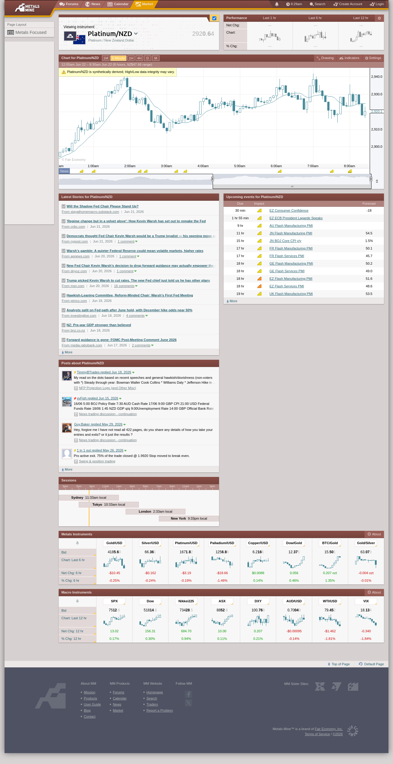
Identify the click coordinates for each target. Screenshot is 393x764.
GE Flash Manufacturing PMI (291, 263)
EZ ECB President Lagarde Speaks (296, 218)
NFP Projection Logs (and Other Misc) (107, 388)
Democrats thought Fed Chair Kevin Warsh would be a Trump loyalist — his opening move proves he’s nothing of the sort (141, 236)
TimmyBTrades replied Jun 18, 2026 (104, 372)
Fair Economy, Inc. (329, 729)
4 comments (137, 315)
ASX (222, 601)
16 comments (125, 286)
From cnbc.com (73, 226)
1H (131, 58)
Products (90, 698)
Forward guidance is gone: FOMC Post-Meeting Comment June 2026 (122, 340)
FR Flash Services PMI (287, 256)
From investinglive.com (79, 315)
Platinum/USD (186, 543)
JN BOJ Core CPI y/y (285, 241)
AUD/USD (294, 601)
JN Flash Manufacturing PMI (291, 233)
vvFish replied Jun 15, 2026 (97, 398)
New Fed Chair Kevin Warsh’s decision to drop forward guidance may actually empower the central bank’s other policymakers (141, 265)
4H (139, 58)
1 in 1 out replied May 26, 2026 (100, 450)
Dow (150, 601)
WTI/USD (330, 601)
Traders (152, 704)
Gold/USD (114, 543)
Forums (118, 692)
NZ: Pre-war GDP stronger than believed (99, 325)
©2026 (338, 734)
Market (118, 710)
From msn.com (73, 286)
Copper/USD (258, 543)
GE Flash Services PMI (287, 271)
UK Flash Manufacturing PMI (291, 294)
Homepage (154, 692)
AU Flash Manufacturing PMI (291, 225)
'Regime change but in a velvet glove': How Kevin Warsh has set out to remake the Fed (136, 221)
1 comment (127, 241)
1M (105, 58)
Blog (87, 710)
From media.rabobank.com (82, 345)
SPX (114, 601)
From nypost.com (75, 241)
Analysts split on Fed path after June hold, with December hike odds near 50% (129, 310)
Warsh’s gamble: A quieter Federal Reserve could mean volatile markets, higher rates (135, 251)
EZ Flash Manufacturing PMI (291, 278)
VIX (366, 601)
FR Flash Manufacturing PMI (291, 248)
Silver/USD (150, 543)
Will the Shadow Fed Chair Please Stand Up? (103, 206)
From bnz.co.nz (73, 330)
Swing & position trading (97, 461)
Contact (90, 716)
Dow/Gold (294, 543)
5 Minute (118, 58)
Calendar (119, 698)
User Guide (92, 704)
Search (151, 698)
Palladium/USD (222, 543)
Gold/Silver (366, 543)
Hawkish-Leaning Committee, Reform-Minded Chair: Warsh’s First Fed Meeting (130, 295)
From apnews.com (76, 256)
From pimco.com (74, 301)
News (117, 704)
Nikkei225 (186, 601)
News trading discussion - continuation (108, 414)
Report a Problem (159, 710)
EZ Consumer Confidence (289, 210)
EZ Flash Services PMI (287, 286)
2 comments (142, 345)
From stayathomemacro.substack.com (90, 211)
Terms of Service (317, 734)
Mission (89, 692)
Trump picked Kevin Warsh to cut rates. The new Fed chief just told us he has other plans (138, 280)
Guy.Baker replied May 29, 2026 (100, 424)
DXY (258, 601)
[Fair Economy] (350, 732)
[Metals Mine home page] (31, 7)
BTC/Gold (330, 543)
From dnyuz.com (74, 271)
